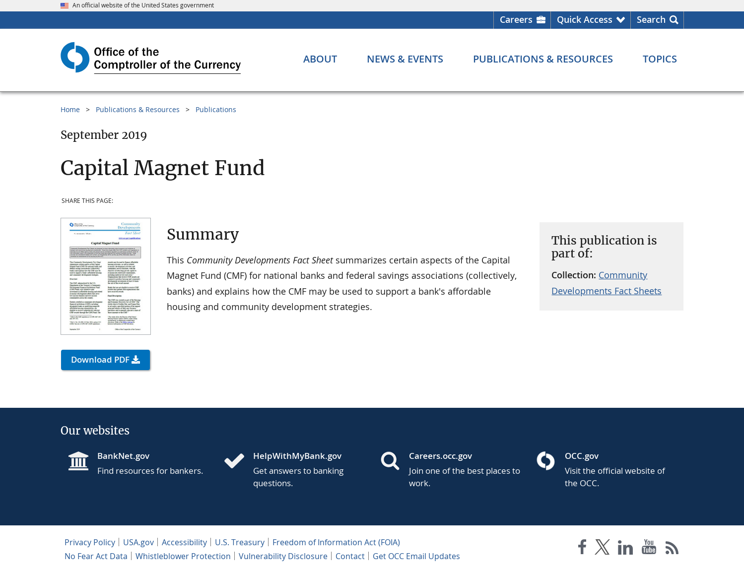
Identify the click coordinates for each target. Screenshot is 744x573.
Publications (216, 109)
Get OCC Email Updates (416, 556)
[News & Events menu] (405, 59)
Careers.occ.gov (440, 455)
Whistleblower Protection (183, 556)
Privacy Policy (90, 542)
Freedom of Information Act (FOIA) (336, 542)
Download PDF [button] (100, 359)
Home (70, 109)
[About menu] (320, 59)
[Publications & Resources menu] (543, 59)
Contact (350, 556)
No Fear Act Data (96, 556)
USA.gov (138, 542)
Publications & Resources (138, 109)
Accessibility (184, 542)
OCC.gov (582, 455)
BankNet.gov (123, 455)
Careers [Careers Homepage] (516, 19)
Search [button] (651, 19)
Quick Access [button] (584, 19)
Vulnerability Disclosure (283, 556)
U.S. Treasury (240, 542)
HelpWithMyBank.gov (297, 455)
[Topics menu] (660, 59)
